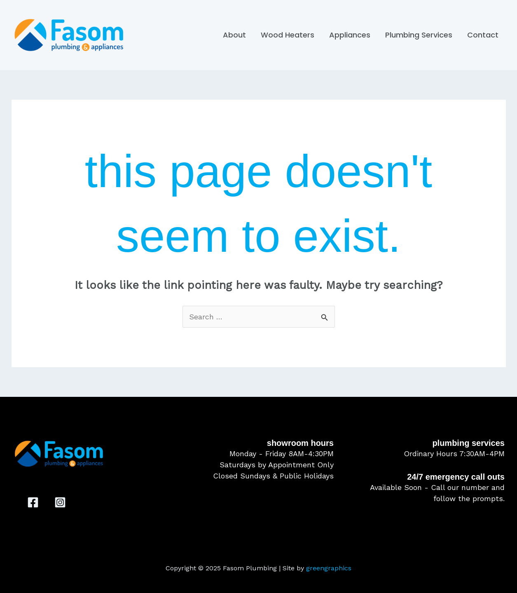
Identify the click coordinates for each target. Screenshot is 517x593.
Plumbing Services (418, 35)
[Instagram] (60, 502)
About (234, 35)
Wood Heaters (287, 35)
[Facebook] (33, 502)
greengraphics (328, 568)
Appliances (349, 35)
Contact (482, 35)
